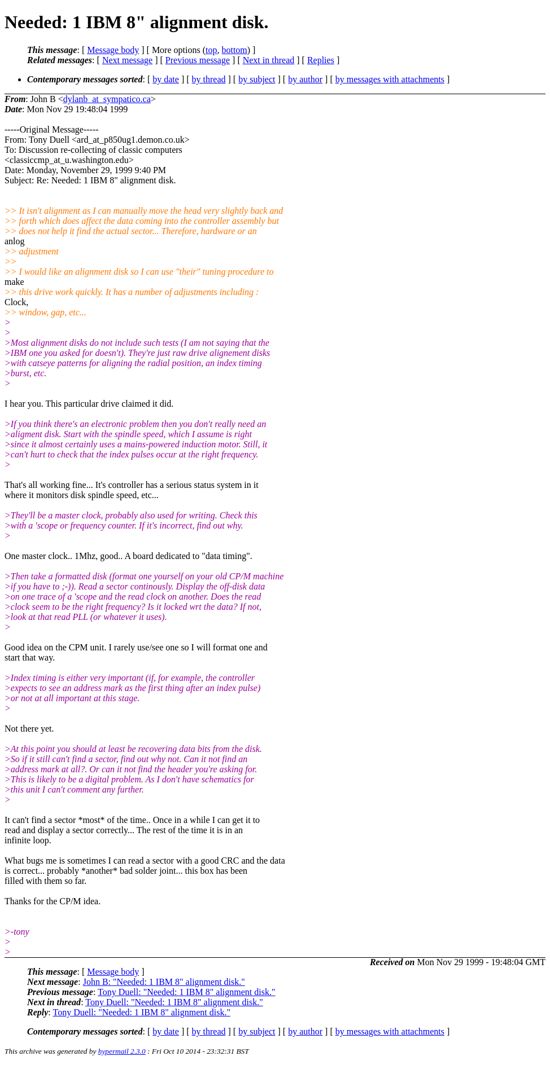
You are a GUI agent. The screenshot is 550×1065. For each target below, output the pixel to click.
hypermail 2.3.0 (122, 1051)
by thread (209, 79)
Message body (113, 50)
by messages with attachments (389, 79)
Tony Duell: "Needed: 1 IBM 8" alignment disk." (186, 992)
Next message (127, 60)
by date (165, 79)
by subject (256, 79)
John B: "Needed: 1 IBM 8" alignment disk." (164, 982)
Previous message (197, 60)
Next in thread (269, 60)
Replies (320, 60)
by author (305, 79)
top (211, 50)
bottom (234, 50)
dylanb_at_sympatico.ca (107, 99)
